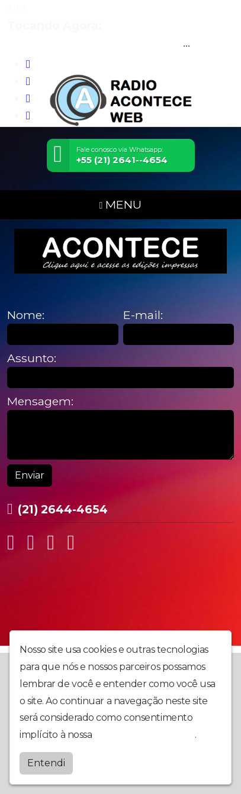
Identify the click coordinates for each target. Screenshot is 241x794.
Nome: (25, 315)
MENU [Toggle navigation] (120, 204)
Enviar (29, 475)
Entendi (46, 761)
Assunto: (31, 358)
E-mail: (143, 315)
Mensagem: (40, 401)
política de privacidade (144, 733)
